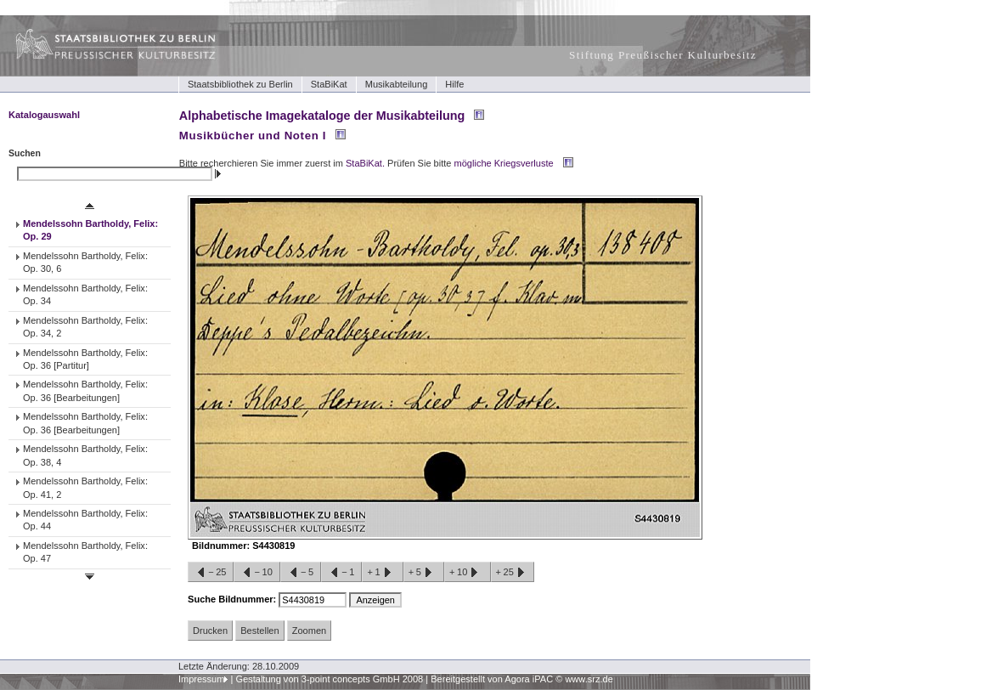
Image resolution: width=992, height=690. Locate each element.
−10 (256, 573)
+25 (512, 573)
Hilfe (454, 84)
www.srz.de (588, 679)
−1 (341, 573)
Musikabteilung (396, 84)
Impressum (201, 679)
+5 (424, 573)
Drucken (210, 630)
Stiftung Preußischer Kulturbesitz (663, 54)
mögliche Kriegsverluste (504, 163)
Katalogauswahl (44, 115)
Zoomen (309, 630)
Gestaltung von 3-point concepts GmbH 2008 (329, 679)
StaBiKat (329, 84)
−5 (300, 573)
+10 (467, 573)
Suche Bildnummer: (233, 599)
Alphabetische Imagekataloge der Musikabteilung (322, 115)
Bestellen (259, 630)
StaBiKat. (365, 163)
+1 (382, 573)
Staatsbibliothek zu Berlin (240, 84)
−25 (210, 573)
